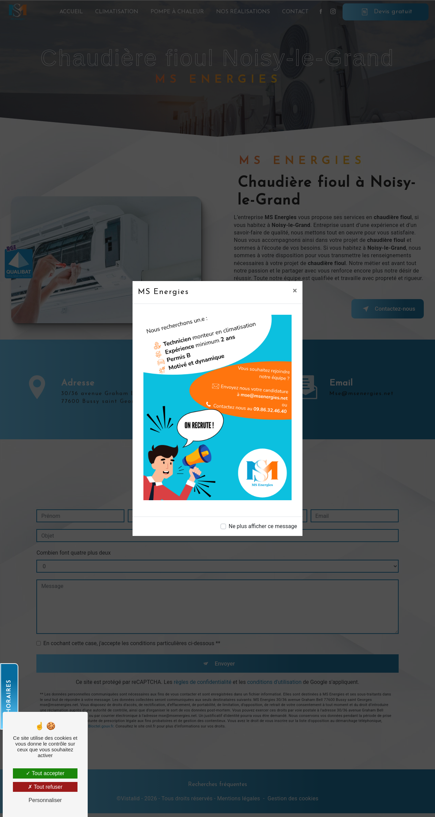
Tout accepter (45, 773)
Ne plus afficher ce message (263, 526)
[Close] (294, 290)
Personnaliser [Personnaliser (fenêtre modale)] (45, 800)
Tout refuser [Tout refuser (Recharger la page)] (45, 787)
